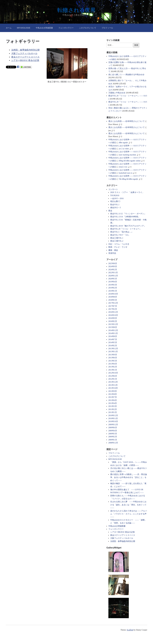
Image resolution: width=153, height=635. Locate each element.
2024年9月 (112, 266)
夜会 (110, 211)
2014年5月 (112, 342)
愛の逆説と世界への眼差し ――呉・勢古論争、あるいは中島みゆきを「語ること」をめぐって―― (128, 477)
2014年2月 (112, 346)
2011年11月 (113, 385)
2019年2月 (112, 288)
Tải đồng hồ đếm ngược (128, 179)
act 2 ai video (124, 149)
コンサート (113, 189)
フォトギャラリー (66, 28)
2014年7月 (112, 339)
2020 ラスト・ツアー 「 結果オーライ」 (127, 192)
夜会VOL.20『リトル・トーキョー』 (125, 229)
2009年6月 (112, 428)
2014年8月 (112, 336)
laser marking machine (127, 155)
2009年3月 (112, 434)
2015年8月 (112, 327)
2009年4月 (112, 431)
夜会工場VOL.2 (116, 241)
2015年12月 (113, 324)
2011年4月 (112, 403)
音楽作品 (112, 253)
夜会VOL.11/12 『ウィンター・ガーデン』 (128, 214)
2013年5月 (112, 361)
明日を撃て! (115, 201)
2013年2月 (112, 367)
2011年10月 (113, 388)
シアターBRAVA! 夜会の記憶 (25, 60)
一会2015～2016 (117, 198)
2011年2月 (112, 409)
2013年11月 (113, 352)
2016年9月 (112, 318)
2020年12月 (113, 276)
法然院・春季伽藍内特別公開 (25, 50)
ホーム (9, 28)
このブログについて (87, 28)
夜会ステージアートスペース (25, 57)
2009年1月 (112, 440)
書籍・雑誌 (113, 250)
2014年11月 (113, 333)
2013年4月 (112, 364)
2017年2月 (112, 309)
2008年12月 (113, 443)
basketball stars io (125, 173)
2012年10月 (113, 373)
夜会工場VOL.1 (116, 238)
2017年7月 (112, 306)
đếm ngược (123, 143)
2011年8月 (112, 394)
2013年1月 (112, 370)
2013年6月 (112, 358)
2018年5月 (112, 300)
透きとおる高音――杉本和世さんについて (126, 121)
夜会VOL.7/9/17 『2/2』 (120, 235)
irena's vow (123, 167)
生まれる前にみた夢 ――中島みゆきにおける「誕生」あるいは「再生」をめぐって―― (128, 505)
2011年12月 (113, 382)
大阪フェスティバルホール (24, 53)
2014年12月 (113, 330)
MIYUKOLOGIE (23, 28)
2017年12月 (113, 303)
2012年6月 (112, 376)
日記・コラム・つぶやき (118, 244)
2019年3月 (112, 285)
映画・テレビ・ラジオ (117, 247)
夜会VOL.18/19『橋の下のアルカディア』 (128, 226)
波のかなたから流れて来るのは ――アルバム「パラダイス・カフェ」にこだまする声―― (128, 514)
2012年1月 (112, 379)
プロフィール (107, 28)
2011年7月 (112, 397)
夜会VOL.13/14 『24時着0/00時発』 (125, 217)
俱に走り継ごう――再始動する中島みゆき (126, 75)
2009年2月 (112, 437)
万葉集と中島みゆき (117, 93)
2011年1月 (112, 412)
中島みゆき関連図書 (44, 28)
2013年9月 (112, 355)
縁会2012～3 (115, 208)
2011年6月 (112, 400)
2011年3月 (112, 406)
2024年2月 (112, 270)
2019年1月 (112, 291)
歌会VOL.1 (114, 205)
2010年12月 (113, 415)
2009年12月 (113, 425)
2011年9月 (112, 391)
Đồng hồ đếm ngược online (130, 161)
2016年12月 (113, 312)
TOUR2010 (114, 195)
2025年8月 (112, 263)
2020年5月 (112, 279)
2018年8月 (112, 297)
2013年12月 (113, 349)
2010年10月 (113, 421)
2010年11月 (113, 418)
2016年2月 (112, 321)
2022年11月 (113, 273)
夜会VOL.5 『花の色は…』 (121, 232)
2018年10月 (113, 294)
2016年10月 (113, 315)
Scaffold (130, 630)
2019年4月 (112, 282)
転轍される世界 (76, 10)
